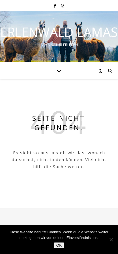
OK (59, 245)
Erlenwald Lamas (59, 32)
